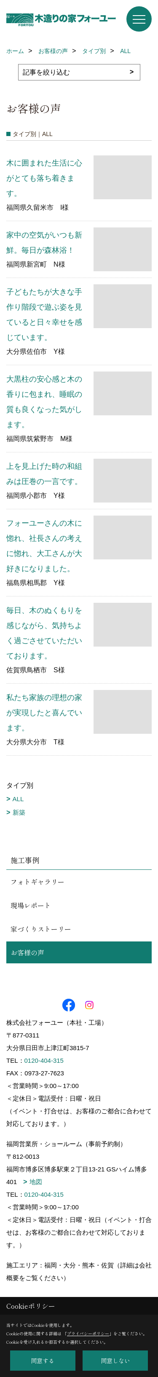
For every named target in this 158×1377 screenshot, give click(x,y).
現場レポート (31, 905)
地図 (35, 1181)
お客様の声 (27, 952)
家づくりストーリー (41, 929)
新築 (19, 812)
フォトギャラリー (37, 882)
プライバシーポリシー (88, 1333)
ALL (18, 798)
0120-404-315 (44, 1060)
